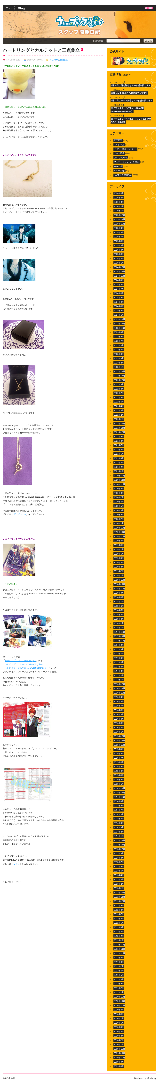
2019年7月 (119, 549)
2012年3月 (119, 931)
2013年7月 (119, 862)
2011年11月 (119, 949)
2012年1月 (119, 940)
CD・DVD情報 (121, 158)
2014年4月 (119, 823)
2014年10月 (119, 797)
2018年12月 (119, 580)
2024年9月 (119, 280)
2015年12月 (119, 736)
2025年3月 (119, 254)
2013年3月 (119, 879)
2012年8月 (119, 910)
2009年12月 (119, 1049)
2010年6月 (119, 1023)
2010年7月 (119, 1018)
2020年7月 (119, 497)
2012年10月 (119, 901)
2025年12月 (119, 215)
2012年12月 (119, 892)
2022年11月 (119, 375)
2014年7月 (119, 810)
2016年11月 (119, 688)
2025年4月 (119, 250)
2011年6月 (119, 970)
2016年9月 (119, 697)
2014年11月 (119, 792)
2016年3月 (119, 723)
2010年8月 (119, 1014)
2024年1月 (119, 315)
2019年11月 (119, 532)
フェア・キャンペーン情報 (126, 162)
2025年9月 (119, 228)
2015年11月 (119, 740)
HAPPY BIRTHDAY (123, 175)
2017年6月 (119, 658)
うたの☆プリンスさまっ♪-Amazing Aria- (24, 664)
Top (8, 8)
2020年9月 (119, 488)
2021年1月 (119, 471)
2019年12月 (119, 528)
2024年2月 (119, 310)
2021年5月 (119, 454)
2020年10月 (119, 484)
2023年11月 (119, 323)
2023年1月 (119, 367)
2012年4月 (119, 927)
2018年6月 (119, 606)
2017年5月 (119, 662)
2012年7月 (119, 914)
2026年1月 (119, 210)
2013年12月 (119, 840)
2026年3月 (119, 202)
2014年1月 (119, 836)
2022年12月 (119, 371)
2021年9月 (119, 436)
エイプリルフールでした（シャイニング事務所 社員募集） (131, 120)
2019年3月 (119, 567)
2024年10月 (119, 276)
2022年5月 (119, 402)
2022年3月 (119, 410)
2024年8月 (119, 284)
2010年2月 (119, 1040)
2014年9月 (119, 801)
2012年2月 (119, 936)
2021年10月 (119, 432)
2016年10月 (119, 693)
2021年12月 (119, 423)
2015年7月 (119, 758)
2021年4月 (119, 458)
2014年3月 (119, 827)
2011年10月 (119, 953)
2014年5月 (119, 818)
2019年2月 (119, 571)
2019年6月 (119, 554)
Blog (21, 8)
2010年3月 (119, 1036)
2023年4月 (119, 354)
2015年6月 (119, 762)
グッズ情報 (54, 60)
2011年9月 (119, 957)
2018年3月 (119, 619)
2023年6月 (119, 345)
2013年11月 (119, 844)
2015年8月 (119, 753)
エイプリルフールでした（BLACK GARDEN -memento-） (127, 110)
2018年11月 (119, 584)
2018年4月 (119, 614)
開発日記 (64, 60)
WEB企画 (118, 166)
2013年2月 (119, 884)
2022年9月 (119, 384)
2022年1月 (119, 419)
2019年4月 (119, 562)
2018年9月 (119, 593)
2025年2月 (119, 258)
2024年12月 (119, 267)
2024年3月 (119, 306)
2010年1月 (119, 1044)
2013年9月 (119, 853)
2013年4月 (119, 875)
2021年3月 (119, 462)
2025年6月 (119, 241)
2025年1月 (119, 263)
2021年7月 (119, 445)
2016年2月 (119, 727)
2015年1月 (119, 784)
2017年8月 (119, 649)
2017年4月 (119, 666)
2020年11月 (119, 480)
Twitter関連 (119, 170)
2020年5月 (119, 506)
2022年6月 (119, 397)
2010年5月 (119, 1027)
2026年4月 (119, 197)
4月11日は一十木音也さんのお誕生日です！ (132, 100)
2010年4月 (119, 1031)
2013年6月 (119, 866)
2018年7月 (119, 601)
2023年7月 (119, 341)
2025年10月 (119, 224)
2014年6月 (119, 814)
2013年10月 (119, 849)
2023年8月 (119, 336)
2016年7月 (119, 705)
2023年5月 (119, 349)
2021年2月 (119, 467)
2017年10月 (119, 640)
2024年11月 (119, 271)
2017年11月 (119, 636)
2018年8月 (119, 597)
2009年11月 (119, 1053)
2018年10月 (119, 588)
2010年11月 (119, 1001)
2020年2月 (119, 519)
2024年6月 (119, 293)
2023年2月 (119, 363)
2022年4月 (119, 406)
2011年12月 (119, 944)
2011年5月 (119, 975)
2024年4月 (119, 302)
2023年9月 (119, 332)
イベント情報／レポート (125, 149)
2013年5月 (119, 871)
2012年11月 (119, 897)
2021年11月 (119, 428)
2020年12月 (119, 475)
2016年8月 (119, 701)
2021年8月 (119, 441)
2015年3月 (119, 775)
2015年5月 (119, 766)
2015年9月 (119, 749)
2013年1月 (119, 888)
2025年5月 (119, 245)
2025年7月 (119, 236)
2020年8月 (119, 493)
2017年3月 (119, 671)
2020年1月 (119, 523)
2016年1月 (119, 732)
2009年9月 (119, 1062)
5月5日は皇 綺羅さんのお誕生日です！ (129, 93)
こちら (16, 863)
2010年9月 (119, 1009)
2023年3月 (119, 358)
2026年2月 (119, 206)
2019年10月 (119, 536)
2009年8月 (119, 1066)
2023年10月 (119, 328)
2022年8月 (119, 389)
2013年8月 (119, 858)
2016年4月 (119, 719)
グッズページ (19, 514)
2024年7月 (119, 289)
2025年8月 (119, 232)
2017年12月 (119, 632)
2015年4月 (119, 771)
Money (153, 1078)
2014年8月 (119, 805)
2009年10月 (119, 1057)
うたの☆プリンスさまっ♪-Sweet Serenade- (25, 668)
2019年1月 (119, 575)
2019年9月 (119, 540)
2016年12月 (119, 684)
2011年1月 (119, 992)
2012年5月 (119, 923)
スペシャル (119, 144)
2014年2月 (119, 832)
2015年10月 (119, 745)
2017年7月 (119, 653)
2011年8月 (119, 962)
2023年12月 (119, 319)
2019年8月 (119, 545)
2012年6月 (119, 918)
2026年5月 (119, 193)
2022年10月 (119, 380)
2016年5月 (119, 714)
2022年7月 (119, 393)
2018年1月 (119, 627)
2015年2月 (119, 779)
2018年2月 (119, 623)
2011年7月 (119, 966)
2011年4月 (119, 979)
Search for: (98, 41)
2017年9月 (119, 645)
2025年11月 (119, 219)
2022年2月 (119, 415)
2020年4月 (119, 510)
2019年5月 (119, 558)
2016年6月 (119, 710)
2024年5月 (119, 297)
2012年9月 (119, 905)
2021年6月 (119, 449)
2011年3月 (119, 983)
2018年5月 (119, 610)
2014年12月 (119, 788)
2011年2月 (119, 988)
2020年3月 (119, 514)
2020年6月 (119, 501)
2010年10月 (119, 1005)
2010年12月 (119, 997)
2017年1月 (119, 679)
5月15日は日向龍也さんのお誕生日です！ (131, 85)
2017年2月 (119, 675)
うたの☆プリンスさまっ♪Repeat (20, 660)
